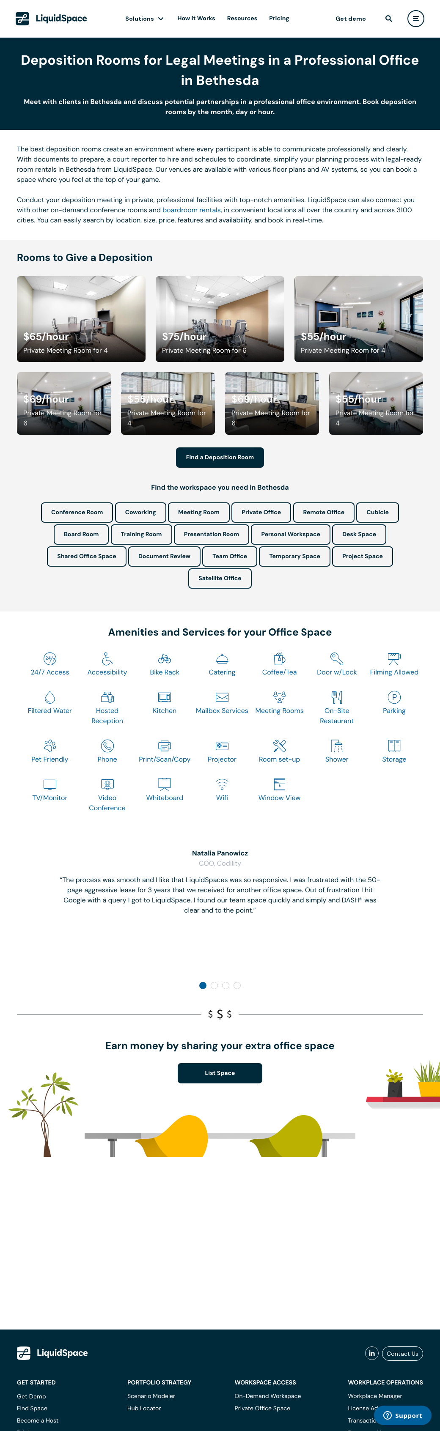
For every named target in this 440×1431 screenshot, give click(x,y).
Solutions (139, 18)
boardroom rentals (191, 210)
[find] (388, 18)
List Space (220, 1073)
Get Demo (31, 1396)
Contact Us (402, 1353)
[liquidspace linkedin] (372, 1353)
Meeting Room (199, 512)
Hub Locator (144, 1408)
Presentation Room (211, 534)
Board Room (81, 534)
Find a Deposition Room (220, 457)
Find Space (32, 1408)
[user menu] (415, 18)
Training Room (141, 534)
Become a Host (37, 1421)
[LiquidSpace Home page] (51, 18)
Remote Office (324, 512)
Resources (242, 18)
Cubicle (377, 512)
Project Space (362, 556)
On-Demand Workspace (268, 1396)
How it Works (196, 18)
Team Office (229, 556)
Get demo (351, 18)
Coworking (140, 512)
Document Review (164, 556)
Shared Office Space (86, 556)
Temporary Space (294, 556)
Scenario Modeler (151, 1396)
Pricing (279, 18)
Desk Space (359, 534)
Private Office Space (263, 1408)
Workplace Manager (375, 1396)
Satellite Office (219, 578)
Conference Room (77, 512)
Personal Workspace (290, 534)
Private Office (261, 512)
